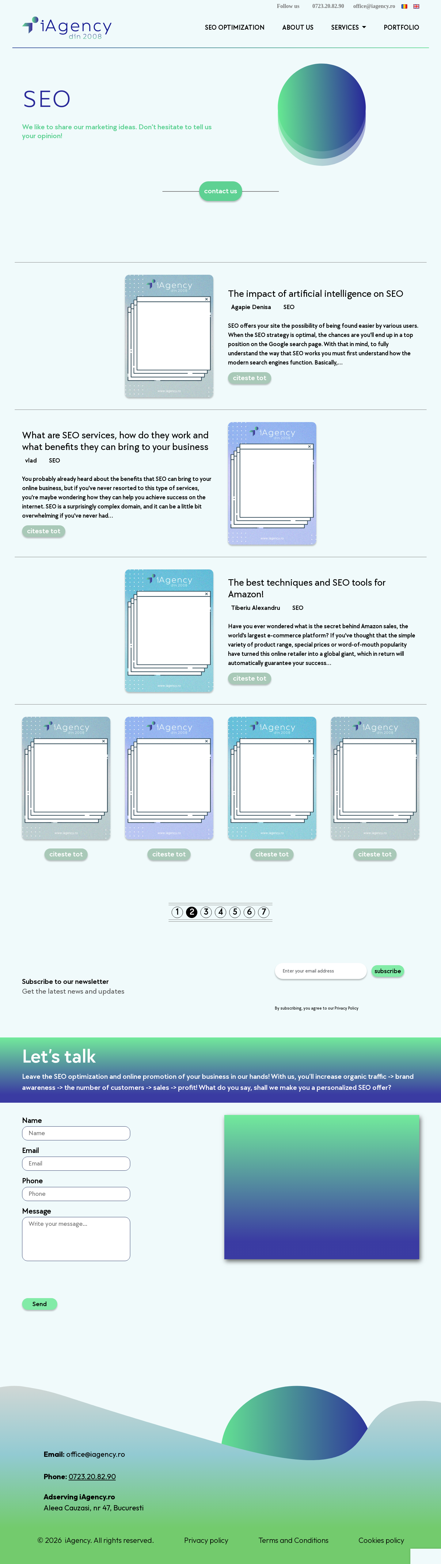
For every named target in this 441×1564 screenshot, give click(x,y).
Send (39, 1304)
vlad (31, 460)
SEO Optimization (234, 28)
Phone (32, 1181)
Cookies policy (381, 1540)
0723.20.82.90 (328, 6)
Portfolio (401, 28)
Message (36, 1211)
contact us (220, 191)
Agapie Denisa (251, 307)
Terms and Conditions (293, 1540)
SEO (289, 307)
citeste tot (249, 377)
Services (345, 28)
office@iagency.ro (374, 6)
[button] (363, 28)
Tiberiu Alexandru (255, 608)
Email (30, 1150)
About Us (298, 28)
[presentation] (321, 993)
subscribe (387, 971)
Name (32, 1120)
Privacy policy (206, 1540)
